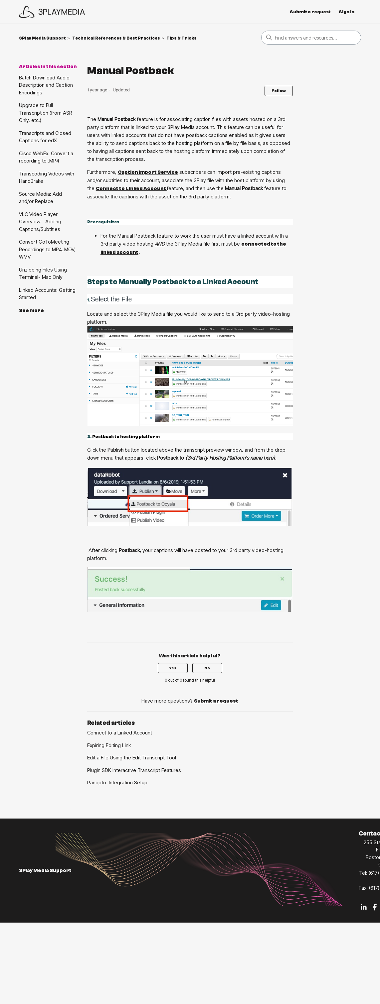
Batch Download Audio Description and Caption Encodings (46, 85)
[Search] (311, 37)
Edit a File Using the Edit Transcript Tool (131, 757)
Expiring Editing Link (109, 745)
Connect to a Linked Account (119, 732)
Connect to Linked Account (131, 188)
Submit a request (310, 12)
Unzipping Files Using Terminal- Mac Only (43, 273)
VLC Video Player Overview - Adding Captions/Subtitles (40, 221)
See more (31, 310)
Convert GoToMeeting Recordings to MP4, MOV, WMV (47, 249)
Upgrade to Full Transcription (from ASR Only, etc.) (45, 112)
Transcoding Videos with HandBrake (46, 177)
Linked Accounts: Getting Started (47, 294)
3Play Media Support (42, 38)
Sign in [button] (346, 12)
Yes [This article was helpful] (172, 668)
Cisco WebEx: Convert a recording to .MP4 (46, 157)
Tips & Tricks (181, 38)
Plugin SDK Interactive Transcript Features (134, 770)
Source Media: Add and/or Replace (40, 198)
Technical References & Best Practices (116, 38)
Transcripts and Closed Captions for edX (45, 137)
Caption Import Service (148, 172)
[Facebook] (375, 908)
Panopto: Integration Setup (117, 782)
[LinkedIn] (364, 908)
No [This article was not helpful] (207, 668)
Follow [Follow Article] (279, 90)
